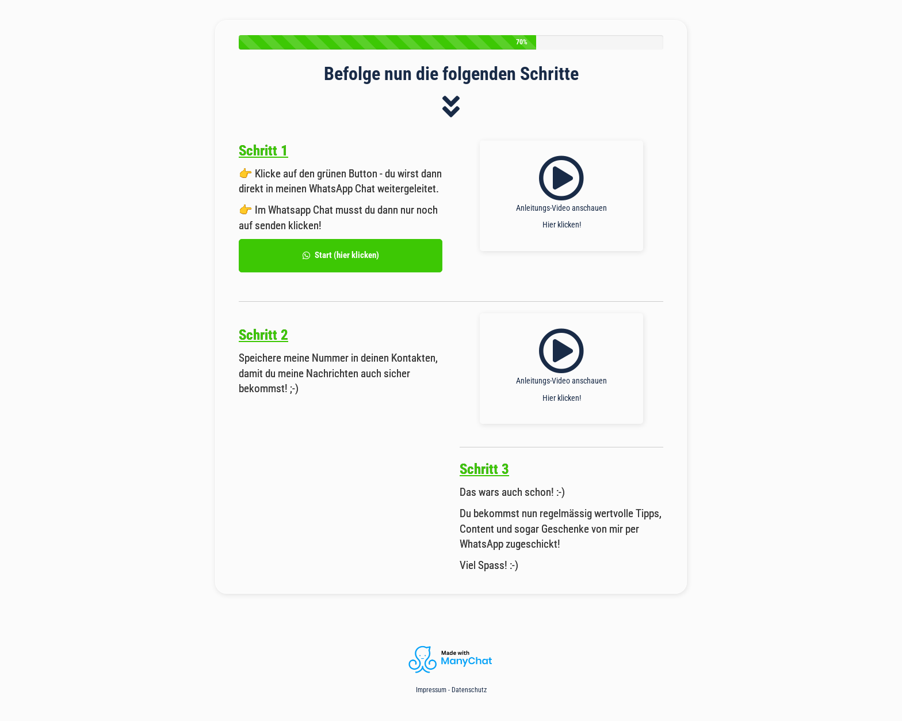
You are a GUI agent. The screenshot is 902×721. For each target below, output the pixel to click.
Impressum (431, 690)
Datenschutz (469, 690)
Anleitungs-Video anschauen (561, 207)
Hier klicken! (561, 224)
